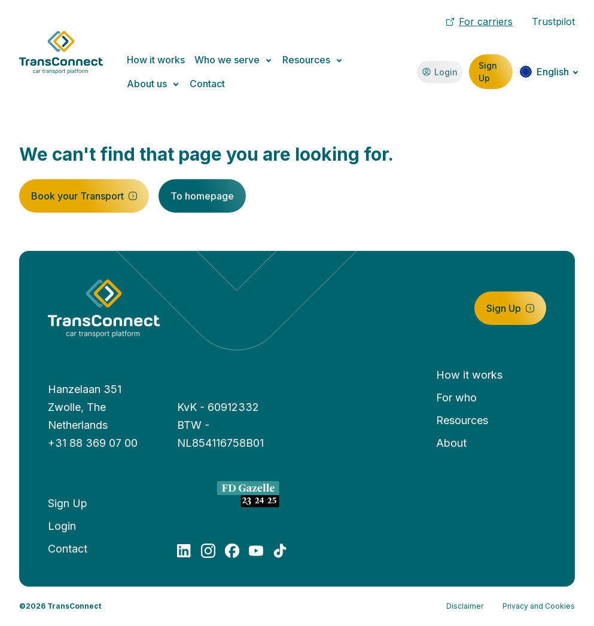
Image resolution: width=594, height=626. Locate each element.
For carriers (479, 21)
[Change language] (548, 72)
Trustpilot (553, 21)
